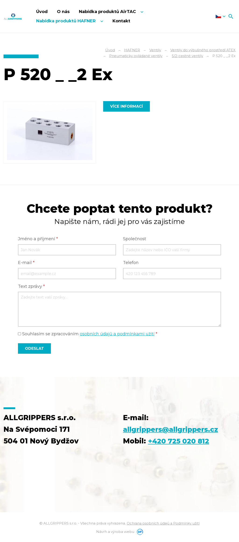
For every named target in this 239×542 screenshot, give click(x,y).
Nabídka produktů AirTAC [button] (108, 11)
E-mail (26, 262)
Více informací (126, 106)
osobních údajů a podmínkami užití (117, 334)
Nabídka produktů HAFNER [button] (66, 21)
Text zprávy (31, 286)
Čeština (220, 16)
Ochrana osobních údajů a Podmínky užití (163, 523)
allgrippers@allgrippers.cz (173, 429)
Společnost (134, 239)
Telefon (131, 262)
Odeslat (34, 348)
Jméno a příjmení (38, 239)
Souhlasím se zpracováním (87, 334)
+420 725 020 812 (179, 441)
